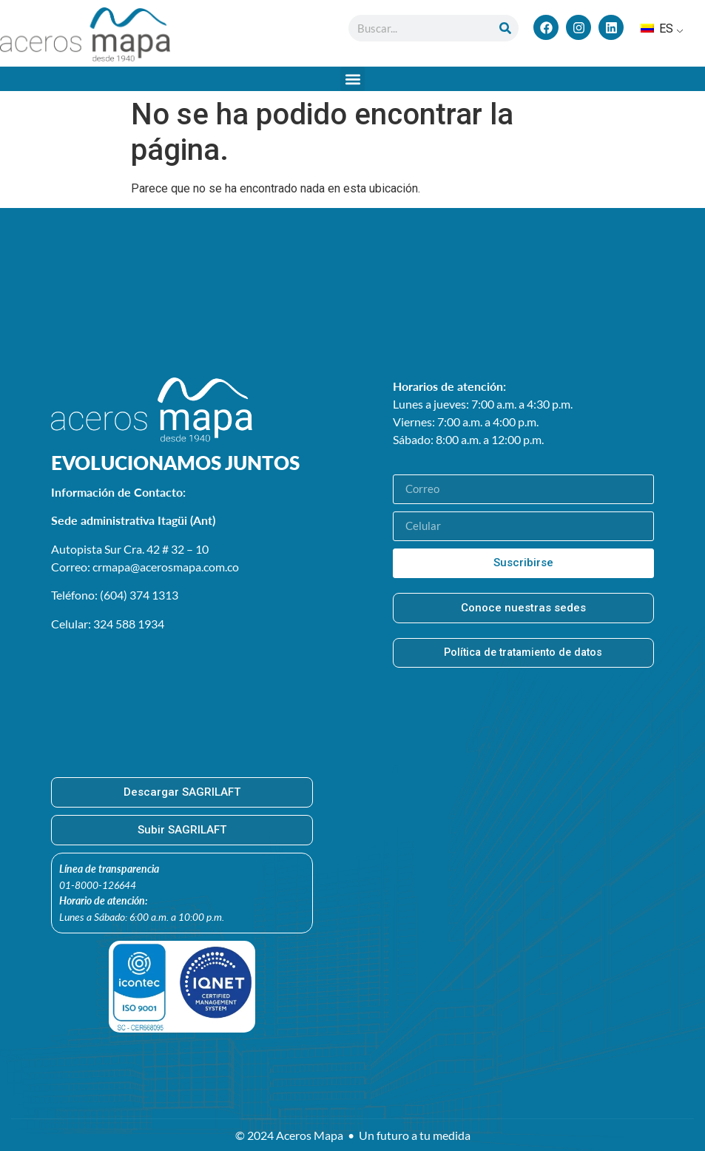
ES (657, 28)
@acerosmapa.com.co (184, 567)
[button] (352, 79)
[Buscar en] (505, 28)
